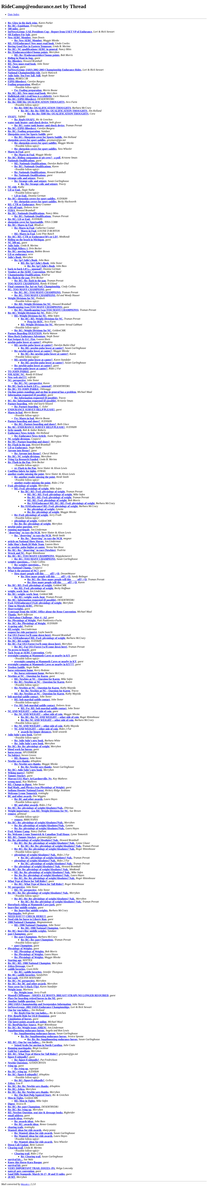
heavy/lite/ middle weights (22, 907)
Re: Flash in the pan (19, 444)
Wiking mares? (16, 772)
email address (15, 1115)
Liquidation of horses (20, 1018)
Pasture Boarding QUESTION (25, 333)
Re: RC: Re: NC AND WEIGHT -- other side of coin (50, 717)
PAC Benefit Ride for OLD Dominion (28, 1015)
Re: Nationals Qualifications (30, 172)
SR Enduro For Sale (19, 34)
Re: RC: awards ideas (26, 1124)
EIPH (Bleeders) (17, 81)
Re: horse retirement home (29, 673)
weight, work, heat (18, 591)
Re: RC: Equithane (18, 25)
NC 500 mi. (14, 242)
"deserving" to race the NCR (24, 532)
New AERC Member (19, 37)
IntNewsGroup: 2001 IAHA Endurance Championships (38, 1007)
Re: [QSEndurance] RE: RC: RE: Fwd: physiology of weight (61, 503)
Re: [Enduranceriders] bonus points (28, 52)
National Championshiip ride (24, 72)
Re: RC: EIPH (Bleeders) (22, 99)
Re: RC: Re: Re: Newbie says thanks (28, 1086)
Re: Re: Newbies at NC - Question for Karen (45, 690)
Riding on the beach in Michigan (26, 239)
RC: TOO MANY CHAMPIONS (26, 289)
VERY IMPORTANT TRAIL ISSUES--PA (31, 1168)
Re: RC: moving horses (21, 251)
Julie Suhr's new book (20, 734)
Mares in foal (15, 412)
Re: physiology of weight (41, 509)
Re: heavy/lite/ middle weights (31, 910)
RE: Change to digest (19, 784)
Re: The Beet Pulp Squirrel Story (32, 1095)
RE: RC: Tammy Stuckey (22, 837)
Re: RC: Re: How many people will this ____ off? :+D (57, 579)
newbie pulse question (20, 526)
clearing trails (15, 1127)
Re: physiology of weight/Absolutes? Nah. (37, 866)
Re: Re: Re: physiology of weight (32, 523)
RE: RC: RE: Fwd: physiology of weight (49, 494)
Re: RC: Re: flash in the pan (30, 280)
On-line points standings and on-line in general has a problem (42, 392)
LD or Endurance (17, 447)
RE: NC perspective (25, 890)
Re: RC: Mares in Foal (20, 225)
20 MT (11, 1177)
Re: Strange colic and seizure (30, 181)
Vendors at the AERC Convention (26, 271)
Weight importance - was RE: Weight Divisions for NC (38, 810)
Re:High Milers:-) (18, 248)
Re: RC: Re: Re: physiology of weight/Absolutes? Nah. (44, 843)
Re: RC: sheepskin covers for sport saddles (31, 198)
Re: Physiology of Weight (22, 620)
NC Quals (13, 66)
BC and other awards (20, 796)
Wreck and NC (16, 553)
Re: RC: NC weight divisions (24, 456)
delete (11, 78)
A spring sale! (15, 626)
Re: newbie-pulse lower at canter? (33, 351)
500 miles (13, 28)
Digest (11, 1103)
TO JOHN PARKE (18, 371)
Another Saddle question (21, 1001)
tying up (12, 1065)
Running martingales (19, 1048)
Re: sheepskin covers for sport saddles (35, 143)
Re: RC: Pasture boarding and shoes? (35, 424)
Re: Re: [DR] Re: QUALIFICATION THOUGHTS (36, 102)
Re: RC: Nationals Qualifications (32, 166)
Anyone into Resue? (19, 450)
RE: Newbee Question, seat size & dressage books (35, 1112)
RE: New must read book (22, 63)
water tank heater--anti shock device (28, 122)
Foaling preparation (19, 84)
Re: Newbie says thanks (27, 764)
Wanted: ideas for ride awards (24, 1130)
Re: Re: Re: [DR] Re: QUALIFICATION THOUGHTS (57, 113)
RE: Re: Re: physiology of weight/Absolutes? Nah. (42, 872)
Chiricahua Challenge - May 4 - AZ (27, 617)
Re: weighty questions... (27, 564)
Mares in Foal (15, 151)
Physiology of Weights (20, 948)
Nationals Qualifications (21, 160)
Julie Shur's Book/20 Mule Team (26, 544)
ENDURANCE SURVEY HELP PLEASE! (31, 409)
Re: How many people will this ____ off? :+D (45, 576)
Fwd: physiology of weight (22, 485)
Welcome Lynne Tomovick (22, 793)
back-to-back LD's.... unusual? (25, 269)
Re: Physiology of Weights (28, 954)
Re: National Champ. (19, 567)
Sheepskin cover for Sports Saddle (27, 134)
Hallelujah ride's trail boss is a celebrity (30, 96)
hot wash (13, 977)
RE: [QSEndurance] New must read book (31, 43)
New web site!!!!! (17, 377)
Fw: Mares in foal (24, 418)
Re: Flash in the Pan (19, 462)
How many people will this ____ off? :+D (36, 573)
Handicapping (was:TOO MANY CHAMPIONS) (35, 307)
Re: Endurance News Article (30, 436)
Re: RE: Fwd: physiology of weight (33, 588)
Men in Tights (15, 1098)
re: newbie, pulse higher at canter (26, 547)
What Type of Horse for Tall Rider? (27, 881)
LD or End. (14, 189)
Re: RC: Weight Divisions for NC (26, 312)
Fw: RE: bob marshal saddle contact (34, 705)
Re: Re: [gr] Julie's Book (41, 266)
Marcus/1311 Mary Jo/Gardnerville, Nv (30, 778)
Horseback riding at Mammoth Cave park (31, 904)
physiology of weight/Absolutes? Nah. (35, 854)
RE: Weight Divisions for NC (30, 315)
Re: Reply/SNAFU (24, 119)
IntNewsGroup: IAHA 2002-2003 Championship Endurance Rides (44, 69)
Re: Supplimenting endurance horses (34, 1033)
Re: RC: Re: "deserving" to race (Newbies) (32, 550)
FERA (11, 210)
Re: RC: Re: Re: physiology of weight (28, 746)
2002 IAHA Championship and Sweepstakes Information (39, 1004)
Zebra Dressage (16, 966)
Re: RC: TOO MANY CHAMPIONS (34, 295)
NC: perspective (17, 380)
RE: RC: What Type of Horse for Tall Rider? (33, 1054)
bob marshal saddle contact (23, 696)
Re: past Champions (25, 936)
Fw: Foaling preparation (28, 90)
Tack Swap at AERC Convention (26, 652)
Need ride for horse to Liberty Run (27, 919)
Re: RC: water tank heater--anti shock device (39, 125)
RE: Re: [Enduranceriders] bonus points (36, 55)
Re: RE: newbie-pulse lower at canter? (42, 348)
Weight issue (15, 989)
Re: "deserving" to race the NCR (32, 535)
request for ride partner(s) (22, 632)
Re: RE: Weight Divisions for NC (32, 304)
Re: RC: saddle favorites (28, 972)
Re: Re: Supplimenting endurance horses (43, 1036)
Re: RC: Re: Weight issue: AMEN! (27, 1027)
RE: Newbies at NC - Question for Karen (37, 679)
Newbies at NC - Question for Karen (28, 676)
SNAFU (12, 116)
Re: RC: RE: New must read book (27, 93)
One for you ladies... (19, 1010)
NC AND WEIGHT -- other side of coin (29, 711)
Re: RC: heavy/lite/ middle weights (27, 931)
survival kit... (15, 1159)
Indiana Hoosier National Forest (26, 790)
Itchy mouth (14, 430)
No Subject (14, 755)
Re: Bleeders (15, 61)
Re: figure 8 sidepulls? (26, 1059)
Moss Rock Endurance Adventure (26, 336)
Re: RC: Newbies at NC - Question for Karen (39, 682)
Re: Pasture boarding (26, 406)
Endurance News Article (21, 433)
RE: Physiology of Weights (29, 951)
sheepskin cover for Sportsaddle (25, 222)
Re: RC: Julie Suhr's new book (25, 769)
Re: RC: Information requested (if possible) (32, 600)
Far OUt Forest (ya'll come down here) (29, 635)
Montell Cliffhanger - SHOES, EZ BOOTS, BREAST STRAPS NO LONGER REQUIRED (58, 995)
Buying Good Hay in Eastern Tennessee (30, 46)
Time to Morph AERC (20, 605)
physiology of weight (25, 520)
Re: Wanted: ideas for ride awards (33, 1133)
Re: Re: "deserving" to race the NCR (41, 538)
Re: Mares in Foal (24, 154)
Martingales (14, 913)
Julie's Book (14, 257)
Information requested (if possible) (27, 394)
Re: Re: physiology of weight (43, 512)
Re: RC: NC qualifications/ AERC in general (32, 49)
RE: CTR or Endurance (21, 204)
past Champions (17, 933)
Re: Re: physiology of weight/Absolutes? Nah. (33, 840)
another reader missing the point (26, 474)
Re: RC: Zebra (16, 1089)
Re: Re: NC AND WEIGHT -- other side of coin (47, 720)
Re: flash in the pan (18, 277)
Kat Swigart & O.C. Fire (21, 339)
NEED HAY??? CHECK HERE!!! (27, 916)
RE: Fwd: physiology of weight (31, 488)
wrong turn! (14, 781)
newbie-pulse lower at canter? (24, 342)
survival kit (14, 1165)
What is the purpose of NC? (23, 570)
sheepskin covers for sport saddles (27, 140)
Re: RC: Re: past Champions (37, 939)
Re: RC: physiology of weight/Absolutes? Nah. (46, 857)
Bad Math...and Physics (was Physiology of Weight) (36, 787)
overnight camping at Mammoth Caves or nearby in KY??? (41, 664)
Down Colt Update (18, 1144)
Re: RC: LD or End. (19, 219)
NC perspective (16, 887)
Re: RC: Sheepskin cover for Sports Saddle (38, 137)
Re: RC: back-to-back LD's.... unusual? (30, 386)
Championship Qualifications (24, 274)
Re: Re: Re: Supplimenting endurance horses (52, 1039)
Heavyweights (15, 608)
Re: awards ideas (23, 1121)
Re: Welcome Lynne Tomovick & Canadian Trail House (38, 834)
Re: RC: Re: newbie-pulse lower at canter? (44, 353)
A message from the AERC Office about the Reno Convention (42, 611)
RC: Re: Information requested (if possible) (32, 400)
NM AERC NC (16, 374)
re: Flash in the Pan (25, 468)
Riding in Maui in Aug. (20, 58)
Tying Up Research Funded (23, 459)
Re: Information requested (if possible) (35, 397)
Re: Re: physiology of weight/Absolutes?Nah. (39, 825)
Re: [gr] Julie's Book (25, 260)
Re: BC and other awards (28, 799)
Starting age (14, 960)
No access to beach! (18, 649)
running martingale (19, 529)
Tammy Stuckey (17, 775)
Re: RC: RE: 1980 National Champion (29, 963)
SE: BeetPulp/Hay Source (22, 1024)
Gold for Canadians (19, 1051)
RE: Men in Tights (24, 1100)
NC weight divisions (19, 438)
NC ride (12, 187)
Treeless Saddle (16, 667)
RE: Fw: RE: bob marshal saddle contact (43, 708)
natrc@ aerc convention (21, 1171)
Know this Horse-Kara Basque (25, 1162)
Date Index (13, 14)
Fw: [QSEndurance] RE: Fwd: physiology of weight (36, 638)
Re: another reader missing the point (34, 477)
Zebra (11, 1083)
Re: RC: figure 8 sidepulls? (23, 1074)
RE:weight (14, 629)
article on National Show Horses (26, 541)
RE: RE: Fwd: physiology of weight (47, 500)
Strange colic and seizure (21, 178)
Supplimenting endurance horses (26, 1030)
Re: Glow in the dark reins (22, 22)
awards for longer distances (36, 731)
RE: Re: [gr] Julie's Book (35, 263)
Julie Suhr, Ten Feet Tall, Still (24, 75)
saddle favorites (16, 969)
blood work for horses (20, 749)
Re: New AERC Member (28, 40)
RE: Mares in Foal (24, 233)
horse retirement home (20, 670)
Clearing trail (15, 1147)
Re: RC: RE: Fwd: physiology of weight (43, 491)
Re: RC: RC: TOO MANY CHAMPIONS (37, 292)
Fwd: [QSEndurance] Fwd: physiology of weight (34, 602)
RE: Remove (21, 758)
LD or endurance (17, 254)
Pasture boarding (17, 403)
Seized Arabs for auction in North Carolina (38, 1045)
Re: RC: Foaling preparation (24, 131)
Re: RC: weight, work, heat (23, 594)
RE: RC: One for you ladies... (24, 1042)
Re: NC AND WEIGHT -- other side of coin (38, 714)
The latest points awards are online (27, 1021)
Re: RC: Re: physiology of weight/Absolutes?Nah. (35, 808)
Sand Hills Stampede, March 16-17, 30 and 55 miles (36, 1174)
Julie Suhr (13, 245)
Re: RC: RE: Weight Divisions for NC (42, 318)
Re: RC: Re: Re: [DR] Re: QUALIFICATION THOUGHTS (54, 110)
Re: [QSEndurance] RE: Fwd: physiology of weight (49, 506)
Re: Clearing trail (30, 1156)
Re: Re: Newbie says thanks (36, 767)
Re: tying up (21, 1068)
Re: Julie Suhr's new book (28, 740)
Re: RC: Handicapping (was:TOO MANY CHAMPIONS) (46, 310)
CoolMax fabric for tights (22, 471)
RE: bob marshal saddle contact (32, 699)
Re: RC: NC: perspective (28, 383)
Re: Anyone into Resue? (27, 453)
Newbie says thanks (18, 761)
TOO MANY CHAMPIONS (23, 283)
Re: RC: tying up (17, 1071)
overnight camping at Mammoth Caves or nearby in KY (39, 655)
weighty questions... (18, 561)
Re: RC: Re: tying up (19, 1109)
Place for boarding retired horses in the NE (32, 998)
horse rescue (15, 752)
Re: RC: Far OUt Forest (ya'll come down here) (34, 643)
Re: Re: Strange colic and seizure (39, 184)
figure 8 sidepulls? (18, 1057)
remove (12, 813)
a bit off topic (15, 207)
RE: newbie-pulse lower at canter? (33, 345)
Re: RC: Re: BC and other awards (27, 983)
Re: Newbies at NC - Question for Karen (36, 687)
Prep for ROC (35, 321)
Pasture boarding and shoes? (24, 421)
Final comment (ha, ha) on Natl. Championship (34, 286)
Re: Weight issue (23, 992)
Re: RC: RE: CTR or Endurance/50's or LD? (33, 236)
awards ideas (15, 1118)
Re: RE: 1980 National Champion (39, 928)
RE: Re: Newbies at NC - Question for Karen (39, 693)
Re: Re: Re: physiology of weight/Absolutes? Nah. (41, 875)
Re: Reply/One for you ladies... (31, 1013)
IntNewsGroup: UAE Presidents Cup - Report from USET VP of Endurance (50, 31)
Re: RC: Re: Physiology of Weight (27, 623)
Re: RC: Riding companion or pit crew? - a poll (34, 157)
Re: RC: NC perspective (21, 980)
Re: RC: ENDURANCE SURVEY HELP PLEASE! (36, 427)
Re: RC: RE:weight (18, 641)
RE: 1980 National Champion (30, 925)
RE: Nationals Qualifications (30, 163)
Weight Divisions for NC (21, 298)
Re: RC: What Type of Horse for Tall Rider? (39, 884)
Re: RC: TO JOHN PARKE (23, 389)
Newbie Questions (18, 1062)
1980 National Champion (22, 922)
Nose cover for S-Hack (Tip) (23, 986)
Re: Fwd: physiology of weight (31, 515)
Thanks (12, 614)
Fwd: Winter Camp (18, 831)
